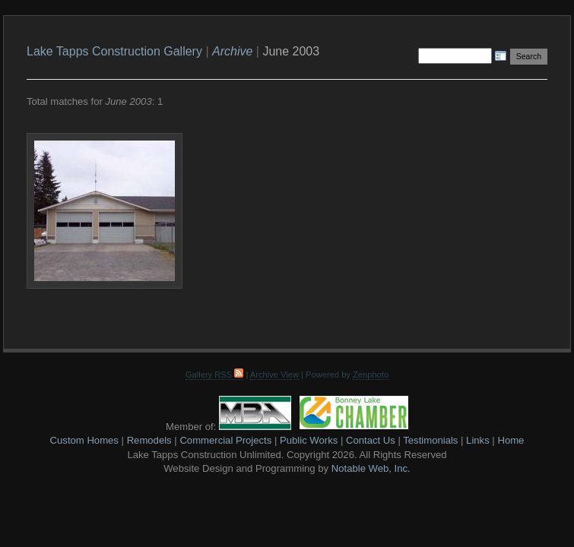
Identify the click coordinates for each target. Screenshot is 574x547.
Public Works (309, 440)
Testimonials (430, 440)
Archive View (274, 374)
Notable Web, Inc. (371, 468)
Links (478, 440)
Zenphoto (370, 374)
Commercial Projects (225, 440)
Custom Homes (84, 440)
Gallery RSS (214, 374)
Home (510, 440)
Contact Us (370, 440)
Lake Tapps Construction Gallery (114, 51)
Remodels (149, 440)
